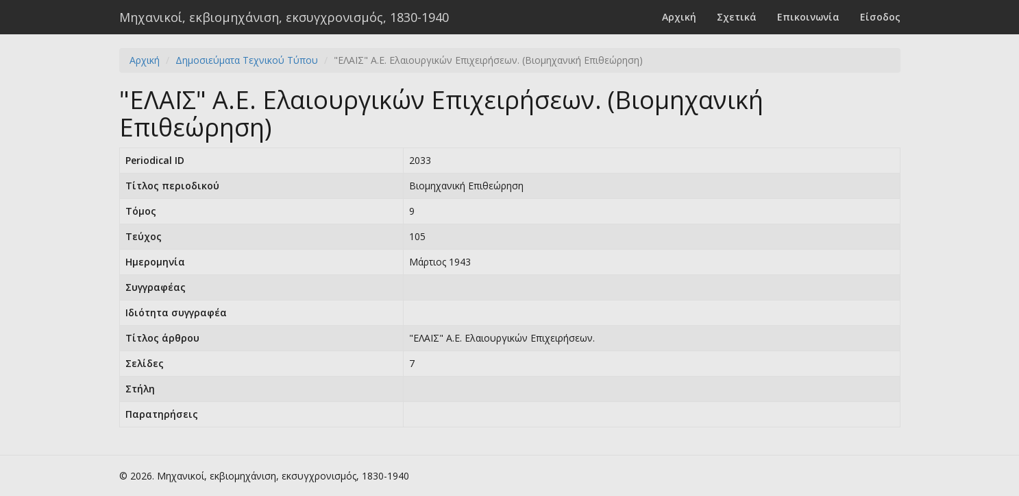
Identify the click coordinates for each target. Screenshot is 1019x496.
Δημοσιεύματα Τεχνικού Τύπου (246, 60)
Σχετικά (737, 16)
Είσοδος (880, 16)
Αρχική (679, 16)
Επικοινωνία (808, 16)
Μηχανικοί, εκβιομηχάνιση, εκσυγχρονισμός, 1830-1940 (284, 17)
